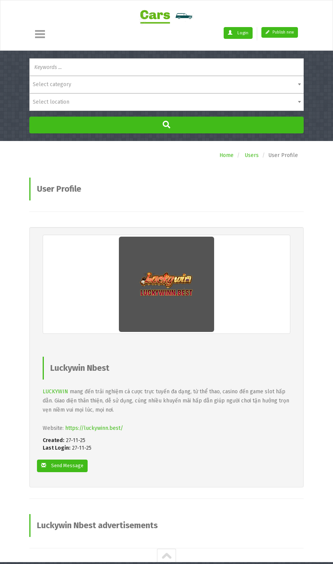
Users (252, 155)
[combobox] (166, 84)
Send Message (64, 466)
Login (239, 32)
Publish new (280, 32)
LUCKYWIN (55, 391)
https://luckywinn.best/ (94, 428)
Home (226, 155)
